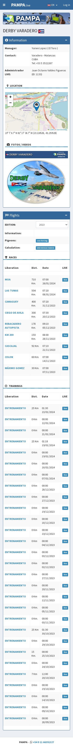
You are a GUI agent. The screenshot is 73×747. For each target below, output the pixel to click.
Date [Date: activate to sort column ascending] (45, 268)
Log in (66, 5)
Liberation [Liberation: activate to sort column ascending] (11, 268)
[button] (36, 107)
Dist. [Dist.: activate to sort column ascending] (35, 268)
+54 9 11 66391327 (43, 742)
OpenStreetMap (62, 130)
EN (52, 5)
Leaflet (51, 130)
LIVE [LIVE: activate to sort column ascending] (64, 268)
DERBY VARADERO (23, 31)
